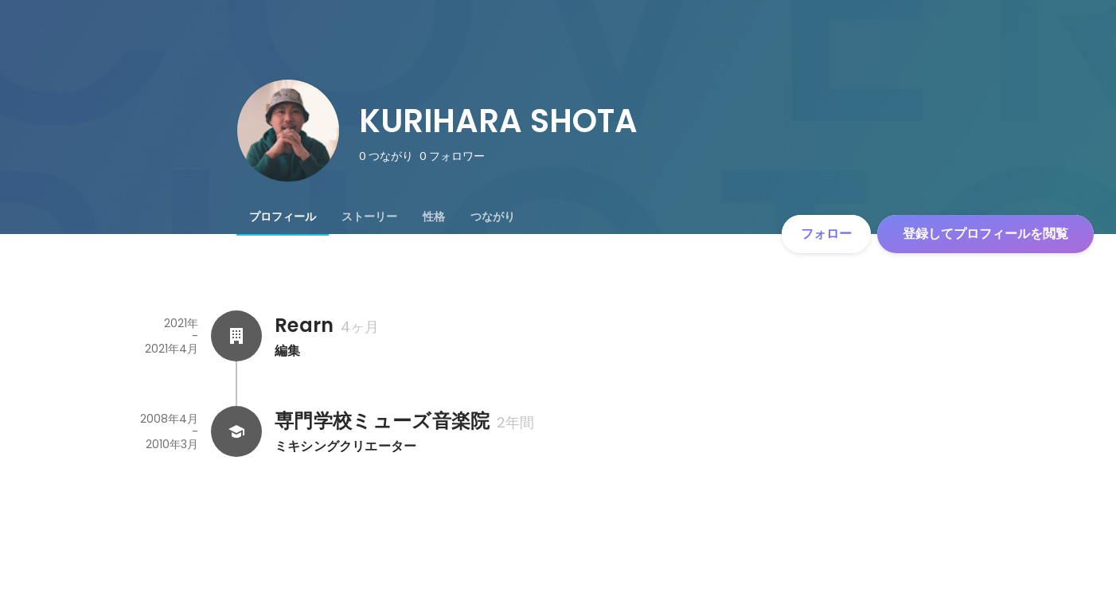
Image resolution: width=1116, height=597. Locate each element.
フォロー (826, 233)
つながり (492, 216)
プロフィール (282, 216)
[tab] (282, 216)
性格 (434, 216)
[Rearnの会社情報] (236, 335)
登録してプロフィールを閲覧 (985, 233)
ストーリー (369, 216)
